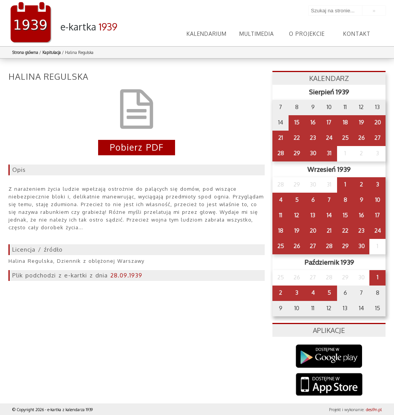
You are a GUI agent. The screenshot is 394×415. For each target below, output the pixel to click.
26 (361, 137)
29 (297, 153)
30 (313, 153)
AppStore (329, 385)
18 (345, 122)
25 (345, 137)
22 (297, 137)
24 (329, 137)
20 (377, 122)
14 (329, 215)
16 (313, 122)
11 (280, 215)
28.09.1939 (126, 275)
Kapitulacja (51, 52)
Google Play (329, 356)
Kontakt (357, 33)
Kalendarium (207, 33)
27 (377, 137)
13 (313, 215)
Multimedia (256, 33)
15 (296, 122)
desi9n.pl (374, 409)
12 (296, 215)
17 (329, 122)
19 (361, 122)
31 (329, 153)
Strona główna (25, 52)
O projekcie (307, 33)
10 (377, 199)
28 (280, 153)
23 (313, 137)
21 (280, 137)
